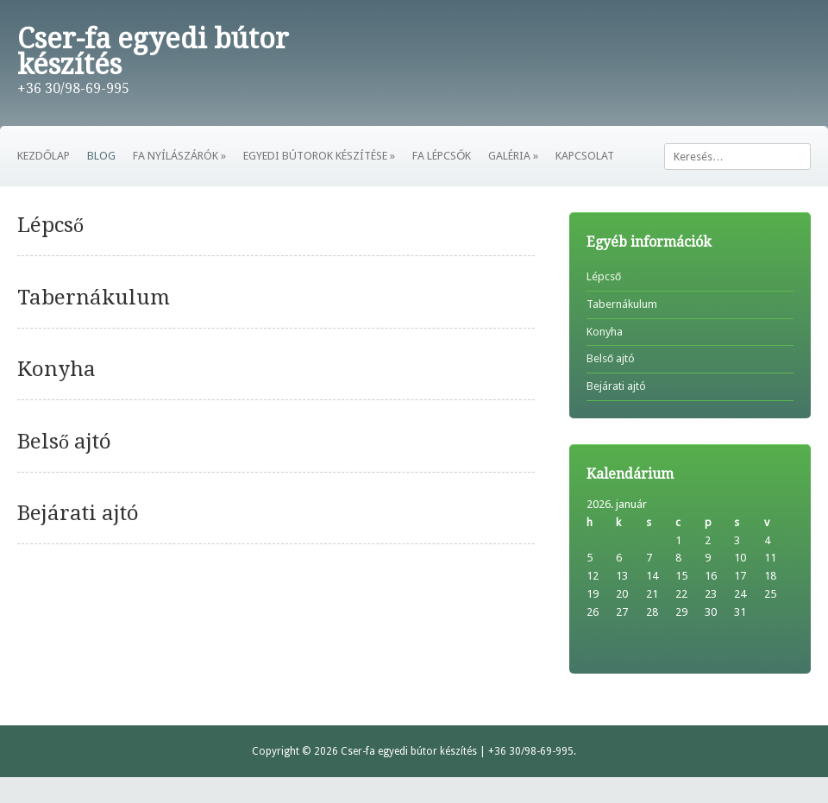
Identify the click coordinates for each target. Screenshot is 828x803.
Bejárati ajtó (78, 513)
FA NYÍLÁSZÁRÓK (179, 155)
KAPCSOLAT (584, 155)
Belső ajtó (64, 442)
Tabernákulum (93, 297)
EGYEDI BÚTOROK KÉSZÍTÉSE (319, 155)
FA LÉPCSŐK (441, 155)
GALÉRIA (513, 155)
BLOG (101, 155)
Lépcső (50, 225)
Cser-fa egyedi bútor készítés (153, 51)
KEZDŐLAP (43, 155)
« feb (599, 630)
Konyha (56, 369)
